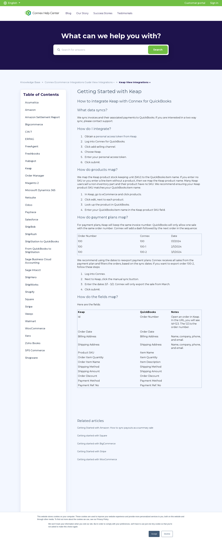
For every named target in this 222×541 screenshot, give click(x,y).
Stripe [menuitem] (28, 306)
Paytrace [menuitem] (30, 212)
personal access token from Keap (116, 136)
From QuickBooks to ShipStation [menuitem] (38, 250)
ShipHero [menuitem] (31, 277)
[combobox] (111, 49)
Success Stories (102, 13)
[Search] (158, 49)
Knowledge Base (30, 82)
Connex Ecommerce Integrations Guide (68, 82)
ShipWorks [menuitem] (31, 284)
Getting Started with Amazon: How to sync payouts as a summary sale (115, 427)
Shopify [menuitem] (29, 291)
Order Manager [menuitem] (34, 175)
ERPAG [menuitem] (29, 139)
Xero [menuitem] (28, 335)
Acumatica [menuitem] (32, 102)
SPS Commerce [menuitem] (35, 350)
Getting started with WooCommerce (97, 459)
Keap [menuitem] (28, 168)
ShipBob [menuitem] (30, 226)
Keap (122, 82)
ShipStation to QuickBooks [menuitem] (42, 241)
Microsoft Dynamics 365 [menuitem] (40, 190)
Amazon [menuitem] (30, 109)
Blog (68, 13)
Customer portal (194, 3)
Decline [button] (167, 534)
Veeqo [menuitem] (29, 313)
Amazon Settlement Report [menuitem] (42, 117)
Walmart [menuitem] (30, 321)
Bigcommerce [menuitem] (34, 124)
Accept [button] (154, 534)
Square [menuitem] (29, 299)
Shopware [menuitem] (31, 357)
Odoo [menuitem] (28, 205)
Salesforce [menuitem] (31, 219)
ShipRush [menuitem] (31, 234)
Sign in (214, 3)
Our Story (82, 13)
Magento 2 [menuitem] (32, 183)
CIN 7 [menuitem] (28, 131)
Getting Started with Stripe (91, 451)
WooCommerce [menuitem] (35, 328)
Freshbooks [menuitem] (32, 153)
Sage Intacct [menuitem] (33, 270)
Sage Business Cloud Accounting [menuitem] (38, 261)
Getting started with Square (92, 435)
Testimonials (124, 13)
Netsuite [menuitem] (30, 197)
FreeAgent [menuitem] (31, 146)
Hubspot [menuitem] (30, 161)
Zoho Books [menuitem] (32, 343)
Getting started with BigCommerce (96, 443)
